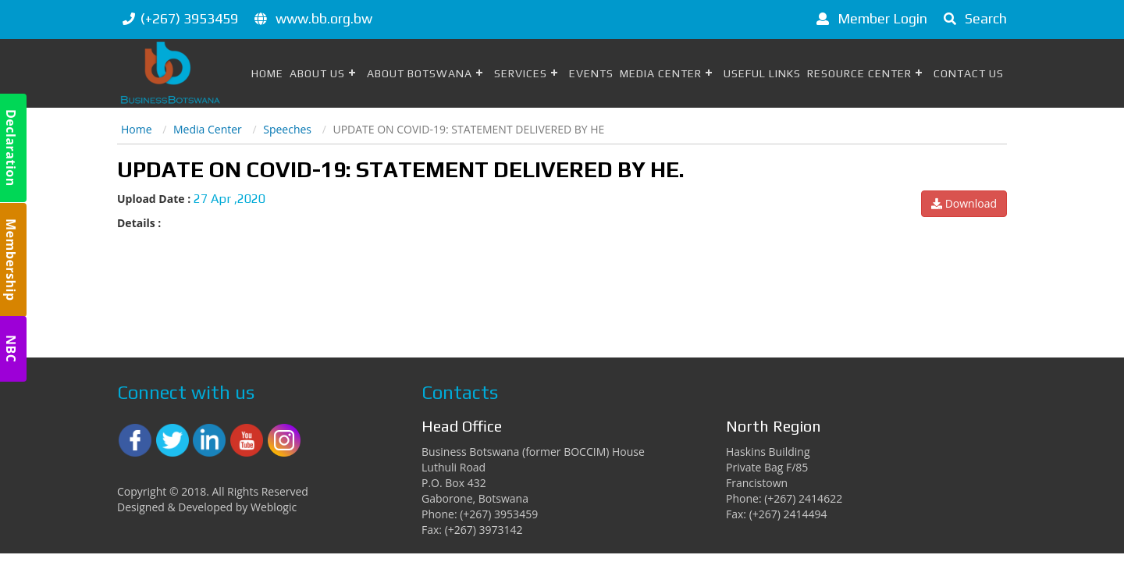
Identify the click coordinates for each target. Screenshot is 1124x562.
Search (972, 18)
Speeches (287, 129)
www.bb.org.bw (324, 18)
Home (267, 73)
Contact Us (969, 73)
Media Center (661, 73)
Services (520, 73)
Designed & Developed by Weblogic (207, 507)
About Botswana (419, 73)
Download (964, 203)
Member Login (869, 18)
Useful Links (762, 73)
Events (591, 73)
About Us (317, 73)
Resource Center (859, 73)
